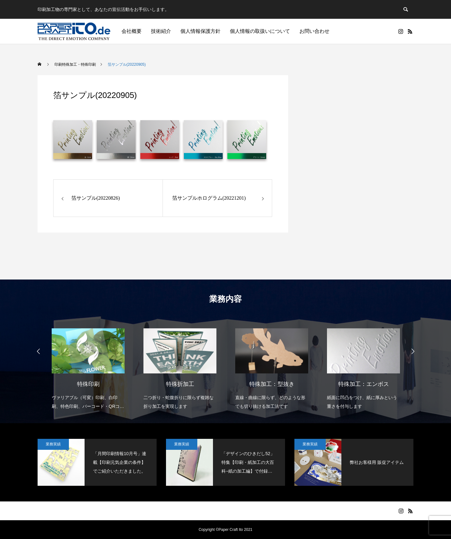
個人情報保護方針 (200, 31)
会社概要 (132, 31)
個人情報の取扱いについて (260, 31)
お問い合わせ (314, 31)
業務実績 (53, 444)
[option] (88, 365)
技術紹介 (161, 31)
